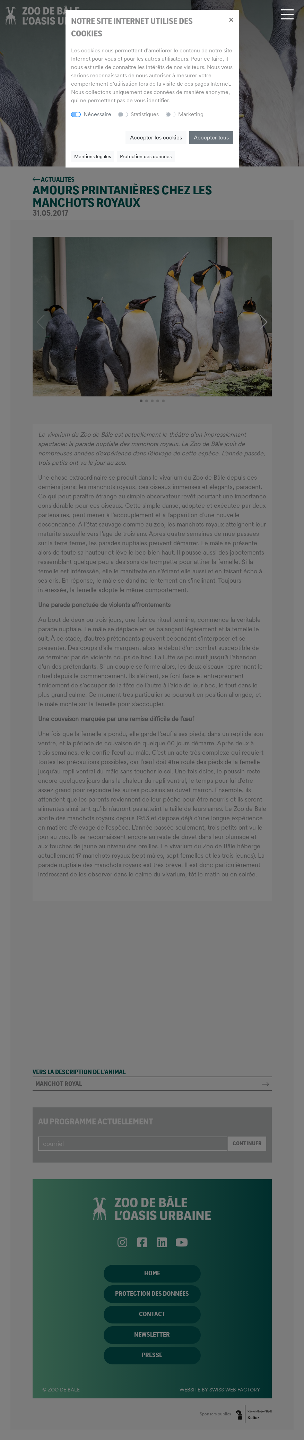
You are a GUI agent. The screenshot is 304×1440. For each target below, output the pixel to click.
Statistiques (145, 114)
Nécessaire (97, 114)
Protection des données (146, 156)
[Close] (231, 19)
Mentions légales (92, 156)
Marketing (190, 114)
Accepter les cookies (156, 137)
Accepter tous (211, 137)
